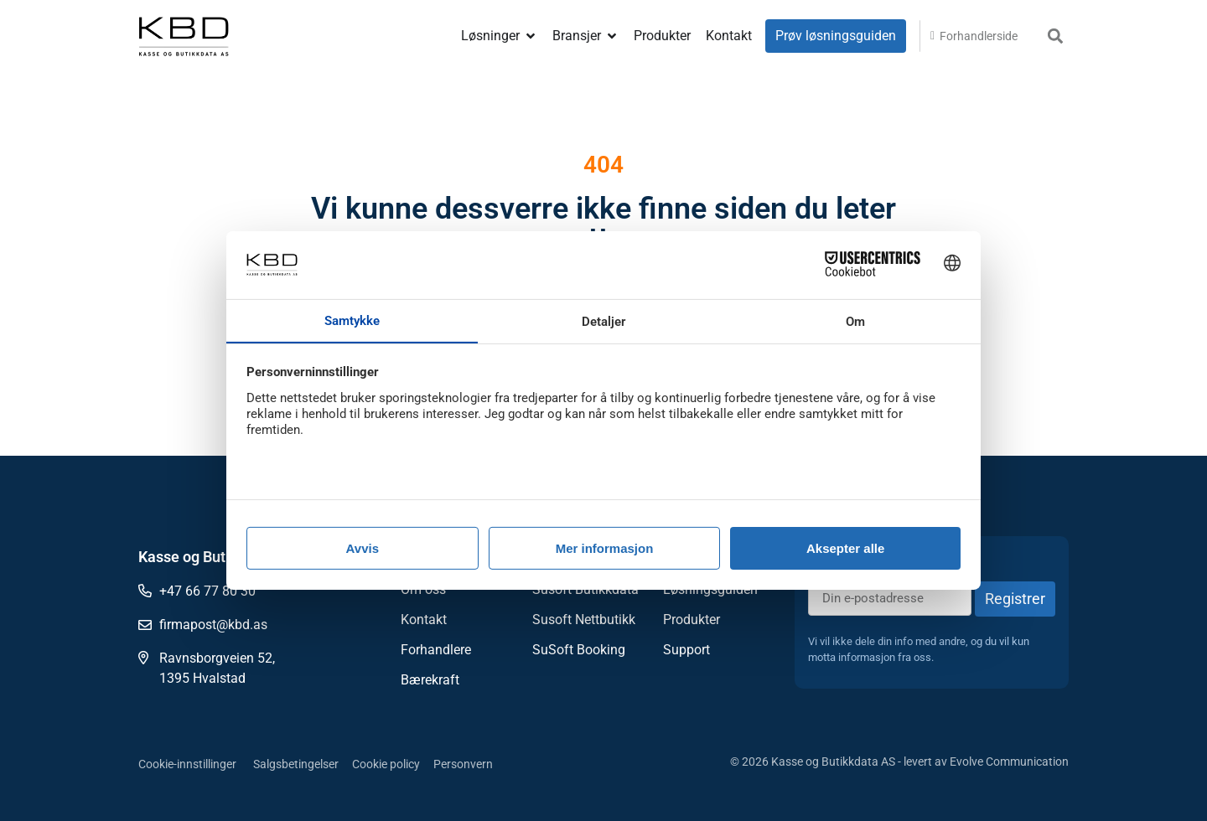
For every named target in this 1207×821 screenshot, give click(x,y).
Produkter (691, 619)
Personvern (463, 764)
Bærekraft (430, 680)
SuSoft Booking (578, 650)
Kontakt (424, 619)
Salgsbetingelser (296, 764)
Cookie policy (386, 764)
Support (686, 650)
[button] (1055, 36)
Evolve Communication (1009, 761)
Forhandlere (436, 650)
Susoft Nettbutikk (583, 619)
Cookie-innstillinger (187, 764)
